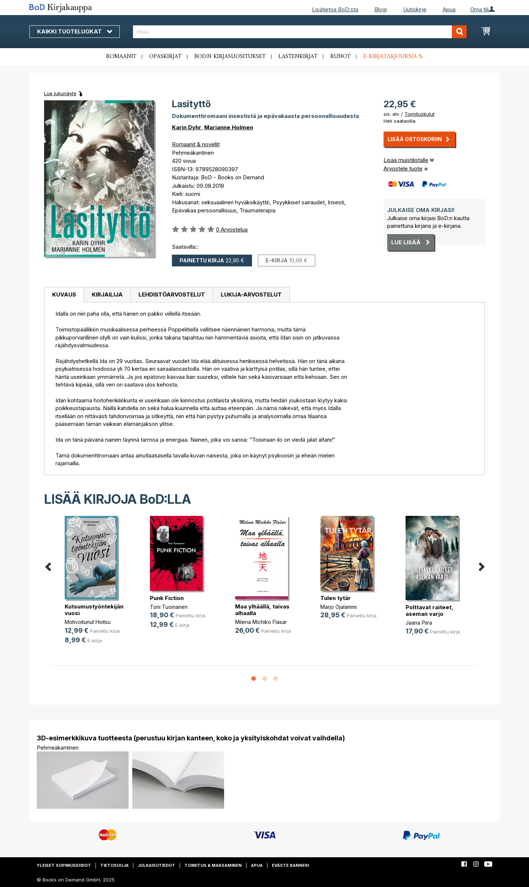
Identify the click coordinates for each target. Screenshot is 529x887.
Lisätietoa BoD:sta (335, 9)
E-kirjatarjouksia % (393, 56)
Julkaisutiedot (156, 865)
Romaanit (121, 56)
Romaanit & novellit (196, 144)
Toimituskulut (419, 114)
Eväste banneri (290, 865)
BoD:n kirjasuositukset (230, 56)
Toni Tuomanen (169, 607)
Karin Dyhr (186, 127)
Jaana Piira (419, 623)
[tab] (64, 295)
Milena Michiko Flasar (261, 622)
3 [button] (275, 679)
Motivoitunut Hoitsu (88, 622)
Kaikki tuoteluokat (74, 31)
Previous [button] (47, 565)
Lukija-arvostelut (251, 294)
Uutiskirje (415, 9)
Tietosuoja (114, 865)
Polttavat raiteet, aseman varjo (429, 610)
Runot (340, 56)
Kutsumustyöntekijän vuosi (94, 610)
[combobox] (300, 31)
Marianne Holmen (228, 127)
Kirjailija (107, 294)
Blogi (380, 9)
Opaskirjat (165, 56)
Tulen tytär (335, 598)
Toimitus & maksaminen (213, 865)
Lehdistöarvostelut (171, 294)
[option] (94, 586)
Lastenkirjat (297, 56)
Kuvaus (64, 294)
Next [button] (481, 565)
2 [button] (264, 679)
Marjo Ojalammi (338, 607)
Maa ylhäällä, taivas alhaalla (262, 610)
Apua (449, 9)
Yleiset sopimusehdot (64, 865)
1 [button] (253, 679)
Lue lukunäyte (60, 93)
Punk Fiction (167, 598)
